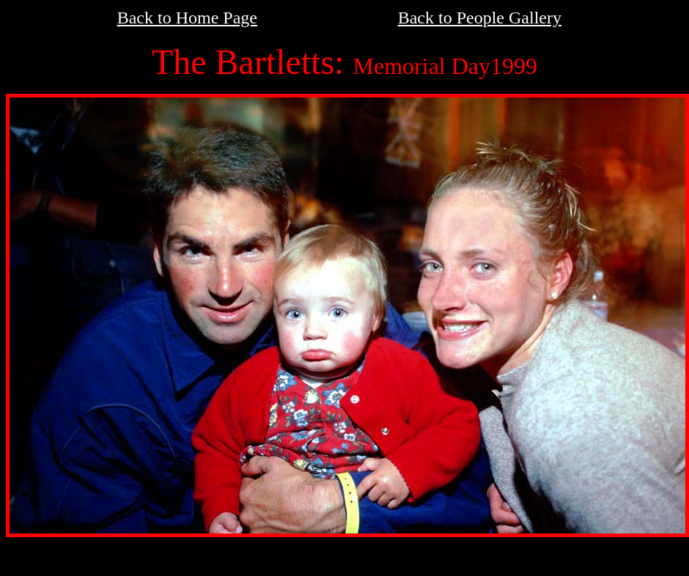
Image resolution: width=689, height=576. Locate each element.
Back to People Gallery (479, 17)
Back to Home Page (187, 17)
